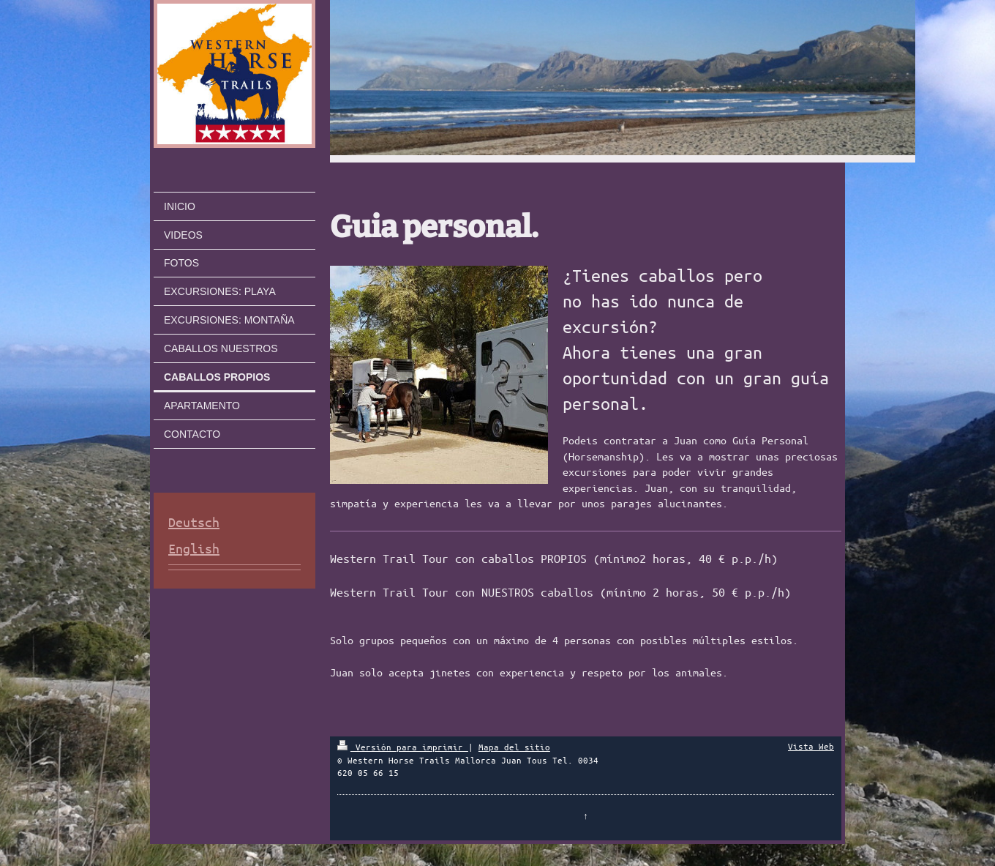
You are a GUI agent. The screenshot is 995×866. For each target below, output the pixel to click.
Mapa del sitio (514, 747)
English (193, 548)
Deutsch (193, 522)
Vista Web (811, 746)
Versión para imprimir (402, 747)
